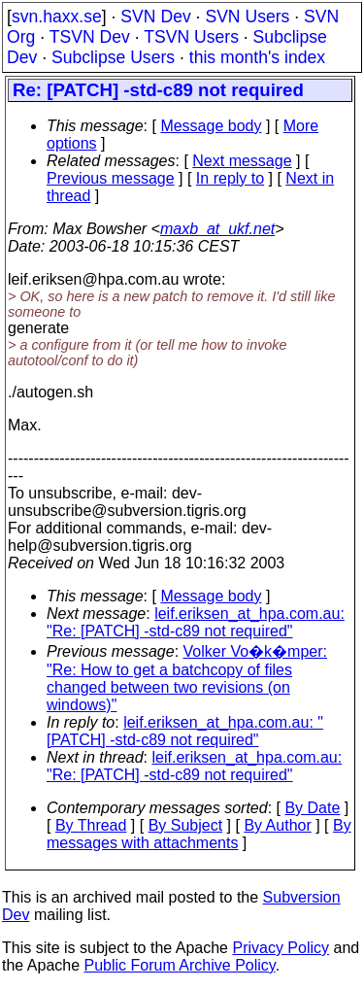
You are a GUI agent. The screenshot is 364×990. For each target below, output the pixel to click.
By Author (277, 825)
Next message (241, 161)
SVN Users (247, 16)
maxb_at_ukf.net (217, 229)
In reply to (230, 178)
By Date (312, 808)
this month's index (257, 57)
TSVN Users (191, 37)
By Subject (185, 825)
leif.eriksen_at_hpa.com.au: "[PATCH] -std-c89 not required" (185, 731)
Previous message (111, 178)
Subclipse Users (113, 57)
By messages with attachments (199, 834)
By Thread (91, 825)
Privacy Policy (280, 947)
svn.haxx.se (57, 16)
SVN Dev (155, 16)
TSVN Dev (90, 37)
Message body (210, 126)
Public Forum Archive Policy (180, 965)
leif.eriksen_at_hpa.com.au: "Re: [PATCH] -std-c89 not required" (196, 622)
